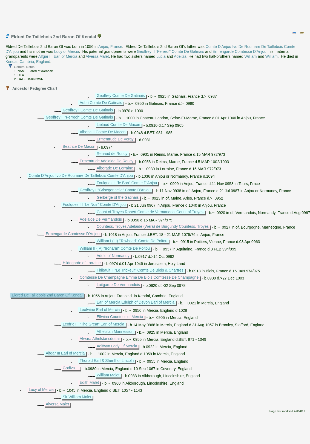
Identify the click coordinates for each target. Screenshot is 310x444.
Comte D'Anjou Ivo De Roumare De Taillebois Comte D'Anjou (81, 175)
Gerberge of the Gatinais (118, 197)
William (250, 56)
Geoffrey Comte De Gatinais (121, 95)
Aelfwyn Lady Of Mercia (117, 346)
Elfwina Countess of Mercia (120, 317)
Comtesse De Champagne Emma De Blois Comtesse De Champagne (139, 277)
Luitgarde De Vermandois (118, 284)
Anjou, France (110, 46)
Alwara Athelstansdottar (100, 338)
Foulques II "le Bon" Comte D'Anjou (127, 183)
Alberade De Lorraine (115, 168)
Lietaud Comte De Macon (118, 124)
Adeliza (180, 56)
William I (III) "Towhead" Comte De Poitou (132, 241)
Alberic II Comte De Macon (102, 132)
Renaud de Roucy (112, 153)
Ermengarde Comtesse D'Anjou (239, 51)
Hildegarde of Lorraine (82, 263)
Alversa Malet (97, 56)
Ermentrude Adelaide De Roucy (106, 161)
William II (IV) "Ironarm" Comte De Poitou (115, 248)
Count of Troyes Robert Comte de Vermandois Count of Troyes (150, 212)
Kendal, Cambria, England (27, 61)
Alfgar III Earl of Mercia (57, 56)
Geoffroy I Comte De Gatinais (88, 110)
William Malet (108, 375)
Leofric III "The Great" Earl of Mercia (93, 324)
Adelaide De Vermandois (101, 219)
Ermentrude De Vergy (115, 139)
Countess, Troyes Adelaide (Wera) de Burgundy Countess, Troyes (153, 226)
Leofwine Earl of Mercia (100, 309)
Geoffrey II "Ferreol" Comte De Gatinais (170, 51)
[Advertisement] (155, 14)
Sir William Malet (77, 397)
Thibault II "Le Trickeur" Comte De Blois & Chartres (140, 270)
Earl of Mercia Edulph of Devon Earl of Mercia (135, 302)
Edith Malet (89, 382)
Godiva (69, 368)
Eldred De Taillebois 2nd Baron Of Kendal (47, 295)
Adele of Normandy (113, 255)
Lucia (160, 56)
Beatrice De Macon (79, 146)
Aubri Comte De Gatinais (101, 102)
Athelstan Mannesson (115, 331)
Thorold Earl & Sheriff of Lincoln (107, 360)
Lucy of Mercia (66, 51)
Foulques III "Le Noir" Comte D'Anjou (94, 204)
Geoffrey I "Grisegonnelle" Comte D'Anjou (115, 190)
